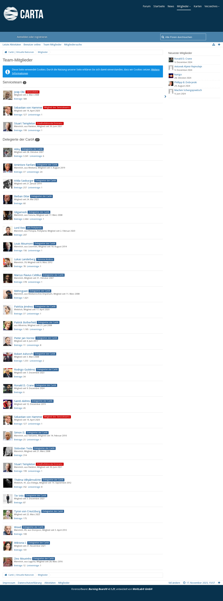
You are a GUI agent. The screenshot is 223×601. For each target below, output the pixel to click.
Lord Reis (19, 227)
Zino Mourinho (22, 558)
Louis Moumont (23, 243)
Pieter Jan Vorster (24, 338)
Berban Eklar (21, 196)
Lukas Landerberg (24, 259)
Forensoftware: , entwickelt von (111, 589)
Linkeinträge (34, 115)
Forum (147, 6)
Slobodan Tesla (23, 448)
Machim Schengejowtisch (188, 90)
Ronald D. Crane (24, 385)
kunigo (178, 74)
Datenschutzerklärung (30, 582)
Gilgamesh (20, 212)
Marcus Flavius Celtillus (27, 275)
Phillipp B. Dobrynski (185, 82)
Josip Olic (19, 91)
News (171, 6)
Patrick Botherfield (25, 322)
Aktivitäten (50, 582)
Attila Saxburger (24, 180)
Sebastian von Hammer (28, 107)
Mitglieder (183, 6)
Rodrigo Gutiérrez (24, 369)
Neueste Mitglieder (180, 53)
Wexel (17, 527)
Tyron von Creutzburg (27, 511)
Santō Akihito (22, 401)
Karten (198, 6)
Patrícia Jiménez (23, 306)
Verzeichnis (211, 6)
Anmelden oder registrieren (32, 36)
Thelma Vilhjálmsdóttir (27, 479)
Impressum (9, 582)
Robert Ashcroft (23, 353)
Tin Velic (19, 495)
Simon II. (19, 432)
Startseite (159, 6)
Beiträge (18, 99)
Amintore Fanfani (24, 164)
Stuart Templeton (24, 123)
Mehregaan (21, 290)
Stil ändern (174, 582)
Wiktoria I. (20, 542)
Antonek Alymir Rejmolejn (188, 66)
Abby (17, 149)
